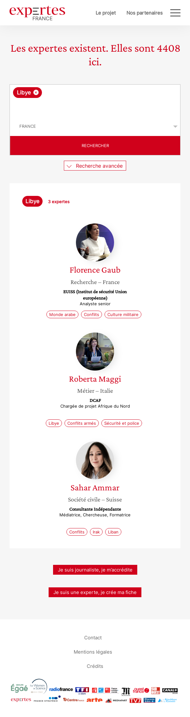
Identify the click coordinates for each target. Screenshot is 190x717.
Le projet (106, 13)
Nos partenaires (144, 13)
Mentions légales (93, 652)
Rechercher (95, 145)
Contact (93, 638)
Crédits (95, 666)
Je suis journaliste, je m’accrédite (95, 570)
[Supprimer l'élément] (36, 92)
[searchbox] (95, 107)
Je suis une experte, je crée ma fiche (95, 592)
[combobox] (95, 101)
